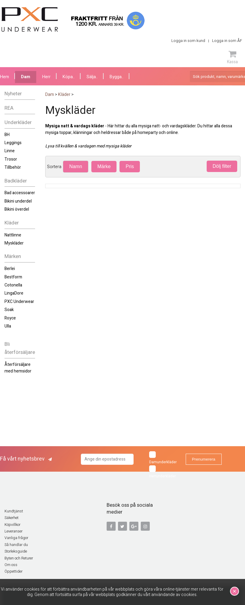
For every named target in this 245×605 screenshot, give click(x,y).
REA (8, 108)
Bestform (13, 277)
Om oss (10, 565)
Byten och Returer (18, 558)
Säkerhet (11, 517)
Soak (9, 310)
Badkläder (15, 181)
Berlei (9, 268)
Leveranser (13, 531)
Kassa (232, 57)
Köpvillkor (12, 524)
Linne (9, 151)
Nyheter (13, 93)
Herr (46, 77)
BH (7, 135)
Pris (129, 166)
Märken (12, 256)
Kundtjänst (13, 511)
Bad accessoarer (19, 193)
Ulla (7, 326)
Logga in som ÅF (227, 40)
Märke (104, 166)
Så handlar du (16, 544)
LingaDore (13, 293)
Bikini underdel (18, 201)
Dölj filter (222, 166)
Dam (25, 77)
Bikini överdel (16, 209)
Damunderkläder (163, 458)
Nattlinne (12, 235)
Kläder (11, 223)
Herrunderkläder (162, 472)
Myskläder (14, 243)
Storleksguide (15, 551)
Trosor (10, 159)
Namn (75, 166)
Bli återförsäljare (19, 348)
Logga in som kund (188, 40)
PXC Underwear (19, 301)
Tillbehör (12, 167)
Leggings (13, 143)
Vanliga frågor (16, 538)
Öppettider (13, 571)
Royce (10, 318)
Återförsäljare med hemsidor (17, 367)
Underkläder (18, 122)
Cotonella (13, 285)
